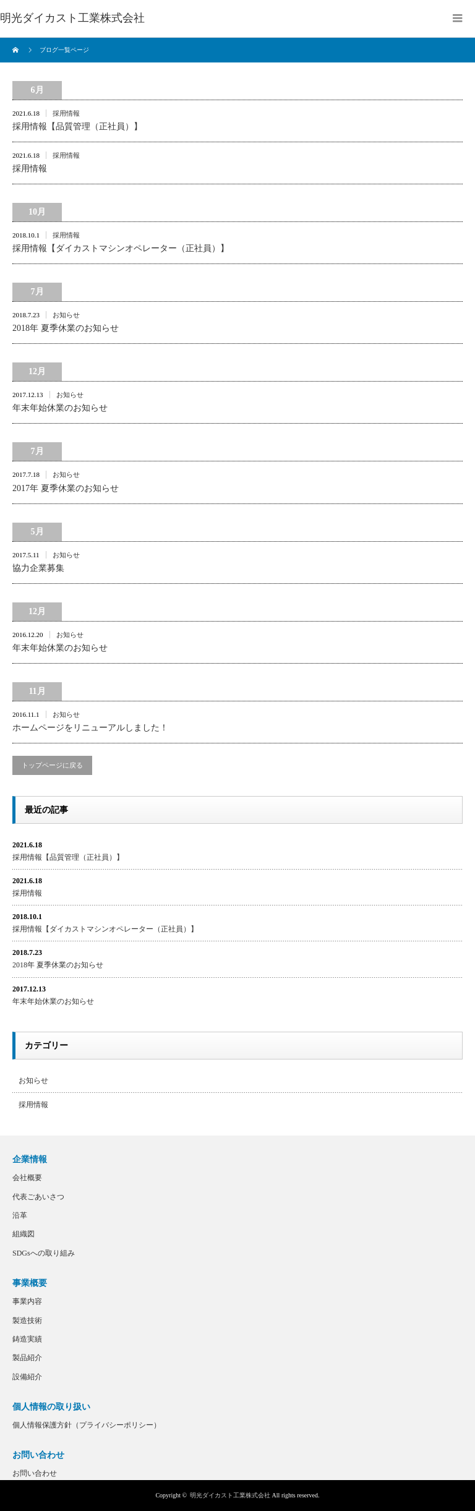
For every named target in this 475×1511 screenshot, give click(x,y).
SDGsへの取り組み (43, 1253)
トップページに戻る (52, 765)
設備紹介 (27, 1376)
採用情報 (66, 113)
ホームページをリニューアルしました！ (90, 727)
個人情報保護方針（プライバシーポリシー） (86, 1425)
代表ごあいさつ (38, 1196)
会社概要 (27, 1177)
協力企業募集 (38, 568)
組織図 (23, 1234)
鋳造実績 (27, 1339)
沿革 (19, 1215)
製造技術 (27, 1320)
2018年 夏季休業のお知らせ (65, 328)
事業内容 (27, 1301)
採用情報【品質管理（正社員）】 (77, 126)
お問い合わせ (34, 1473)
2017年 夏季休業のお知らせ (65, 488)
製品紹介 (27, 1357)
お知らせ (66, 315)
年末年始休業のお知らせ (60, 408)
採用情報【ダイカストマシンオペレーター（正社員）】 (120, 248)
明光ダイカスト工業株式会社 (230, 1495)
